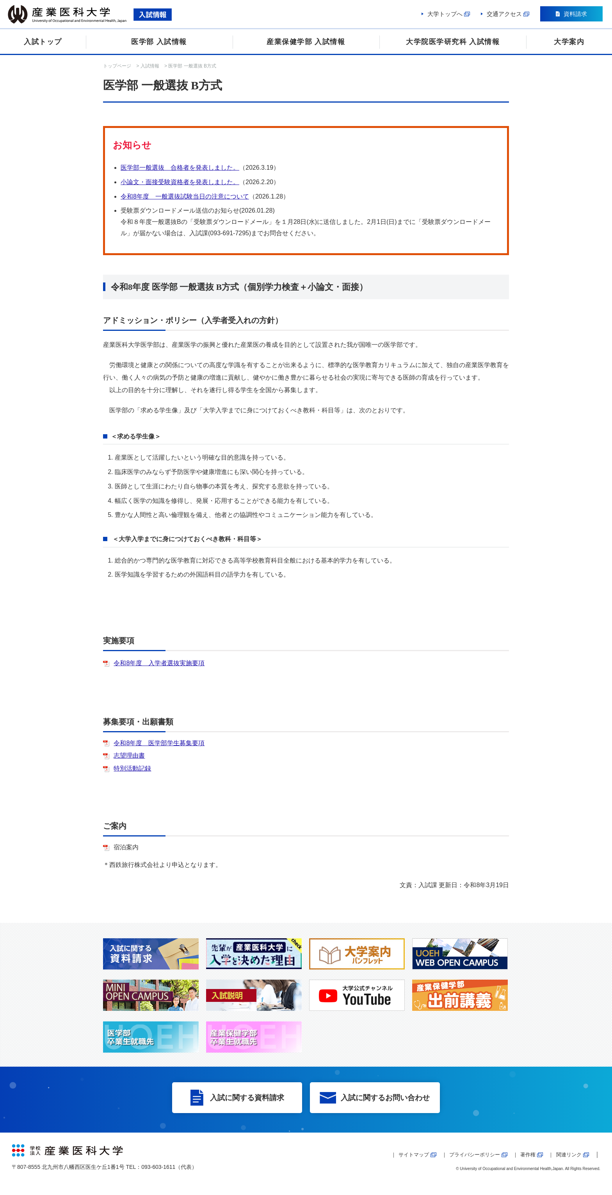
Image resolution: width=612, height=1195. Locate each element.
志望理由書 (129, 755)
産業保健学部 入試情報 (306, 42)
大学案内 (569, 42)
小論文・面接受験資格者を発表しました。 (180, 182)
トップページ (117, 66)
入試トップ (43, 42)
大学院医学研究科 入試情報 (453, 42)
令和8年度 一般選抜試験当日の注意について (185, 196)
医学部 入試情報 (159, 42)
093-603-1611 (158, 1167)
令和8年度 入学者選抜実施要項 (159, 663)
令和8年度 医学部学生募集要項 (159, 743)
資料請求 (575, 14)
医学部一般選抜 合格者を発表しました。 (180, 167)
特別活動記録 (132, 768)
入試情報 (150, 66)
